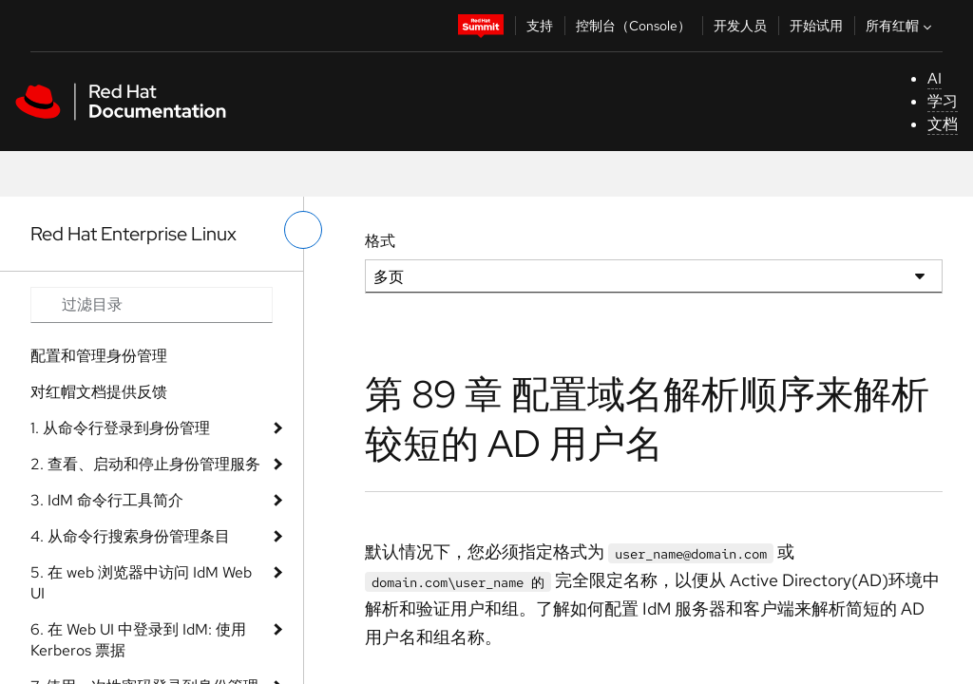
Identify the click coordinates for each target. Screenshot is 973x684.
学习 (942, 101)
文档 (942, 124)
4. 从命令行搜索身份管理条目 (130, 536)
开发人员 (740, 25)
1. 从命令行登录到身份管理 (120, 428)
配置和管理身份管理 (98, 356)
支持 (539, 25)
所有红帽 (901, 25)
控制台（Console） (633, 25)
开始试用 (816, 25)
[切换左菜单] (303, 230)
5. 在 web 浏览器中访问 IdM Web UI (141, 582)
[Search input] (151, 305)
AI (934, 78)
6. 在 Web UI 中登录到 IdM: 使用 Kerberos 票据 (138, 639)
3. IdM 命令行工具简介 (106, 500)
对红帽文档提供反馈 (98, 392)
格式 (380, 241)
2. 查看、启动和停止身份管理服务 (145, 464)
